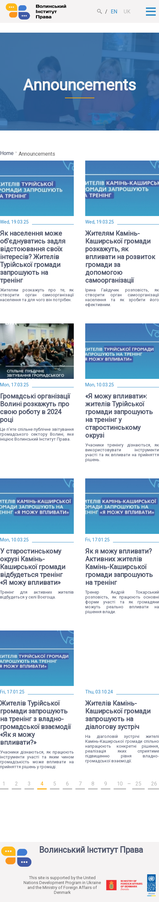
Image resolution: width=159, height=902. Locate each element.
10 (120, 784)
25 (138, 784)
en (114, 11)
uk (127, 11)
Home (7, 153)
